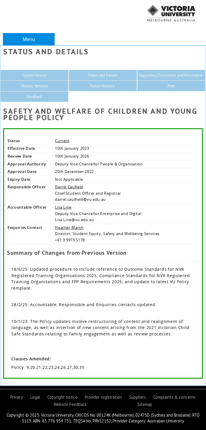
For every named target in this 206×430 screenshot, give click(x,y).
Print (171, 86)
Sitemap (144, 404)
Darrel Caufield (69, 186)
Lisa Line (63, 207)
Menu (28, 39)
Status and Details (103, 75)
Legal (35, 397)
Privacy (16, 397)
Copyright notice (62, 397)
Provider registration (103, 397)
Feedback (34, 96)
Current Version (34, 75)
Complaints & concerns (174, 397)
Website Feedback (70, 404)
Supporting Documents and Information (171, 75)
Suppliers (137, 397)
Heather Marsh (69, 227)
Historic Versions (34, 86)
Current (62, 140)
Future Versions (102, 86)
